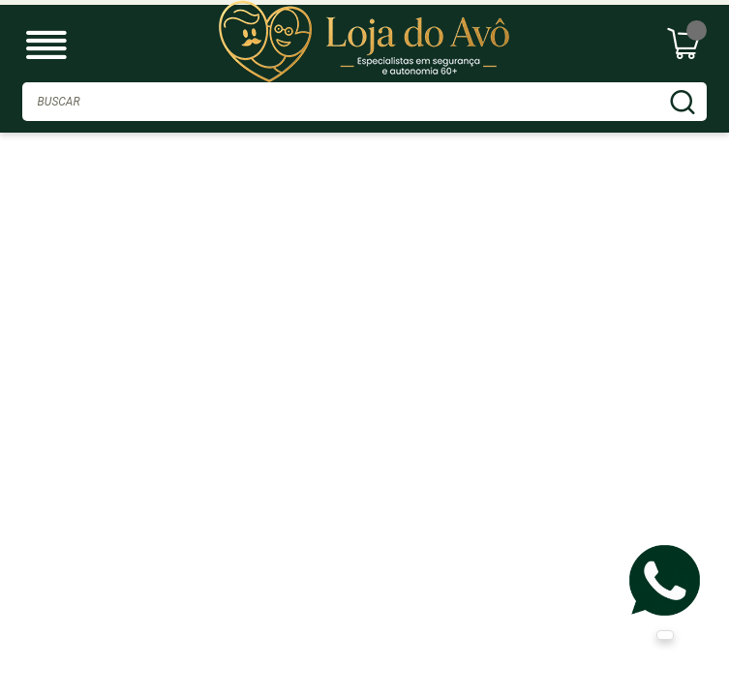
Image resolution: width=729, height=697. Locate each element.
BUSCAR (682, 101)
